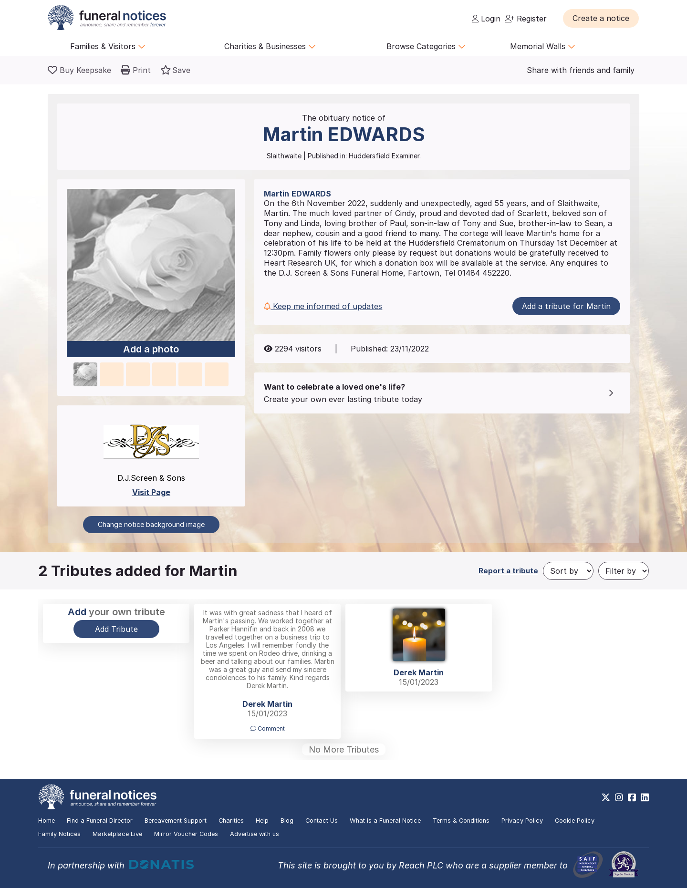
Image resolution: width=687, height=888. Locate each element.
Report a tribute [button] (508, 570)
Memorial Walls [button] (542, 46)
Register (526, 18)
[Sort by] (568, 571)
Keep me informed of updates (323, 306)
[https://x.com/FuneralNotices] (605, 797)
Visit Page (151, 492)
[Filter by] (623, 571)
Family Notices (59, 833)
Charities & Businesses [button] (270, 46)
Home (46, 820)
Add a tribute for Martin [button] (566, 306)
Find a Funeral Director (100, 820)
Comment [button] (267, 728)
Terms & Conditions (461, 820)
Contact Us (321, 820)
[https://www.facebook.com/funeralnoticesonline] (632, 797)
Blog (287, 820)
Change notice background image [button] (151, 524)
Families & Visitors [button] (108, 46)
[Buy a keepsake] (79, 70)
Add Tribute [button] (116, 629)
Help (262, 820)
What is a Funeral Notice (385, 820)
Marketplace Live (117, 833)
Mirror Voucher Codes (186, 833)
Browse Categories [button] (426, 46)
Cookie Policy (574, 820)
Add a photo (151, 349)
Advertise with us (254, 833)
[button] (601, 18)
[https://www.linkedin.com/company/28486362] (645, 797)
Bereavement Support (176, 820)
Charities (231, 820)
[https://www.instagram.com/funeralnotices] (619, 797)
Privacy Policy (522, 820)
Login (486, 18)
